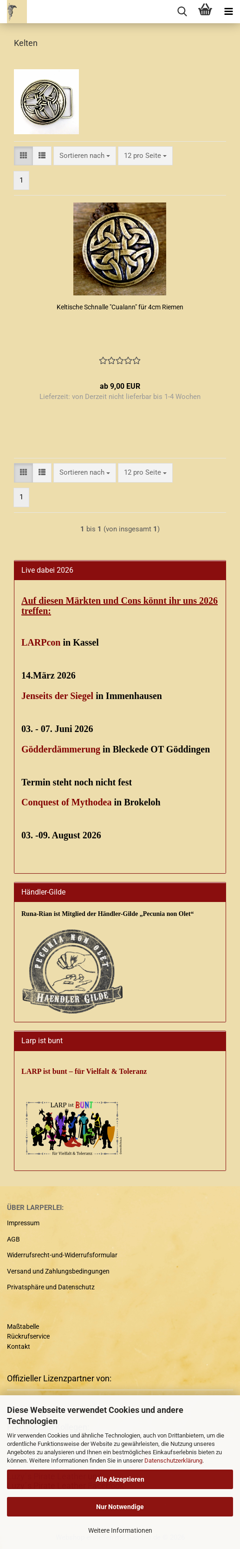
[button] (23, 155)
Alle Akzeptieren (120, 1479)
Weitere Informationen (120, 1530)
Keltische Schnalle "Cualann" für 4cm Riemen (120, 307)
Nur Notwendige (120, 1506)
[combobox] (84, 155)
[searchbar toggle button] (182, 11)
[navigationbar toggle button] (228, 11)
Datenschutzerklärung (173, 1460)
